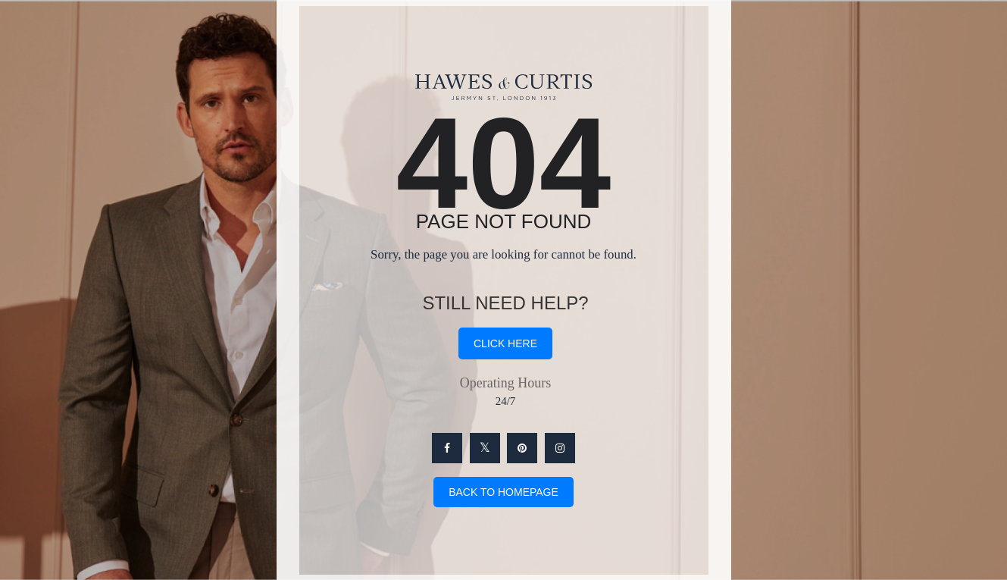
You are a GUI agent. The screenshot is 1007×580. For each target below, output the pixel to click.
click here (505, 343)
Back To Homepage (503, 492)
